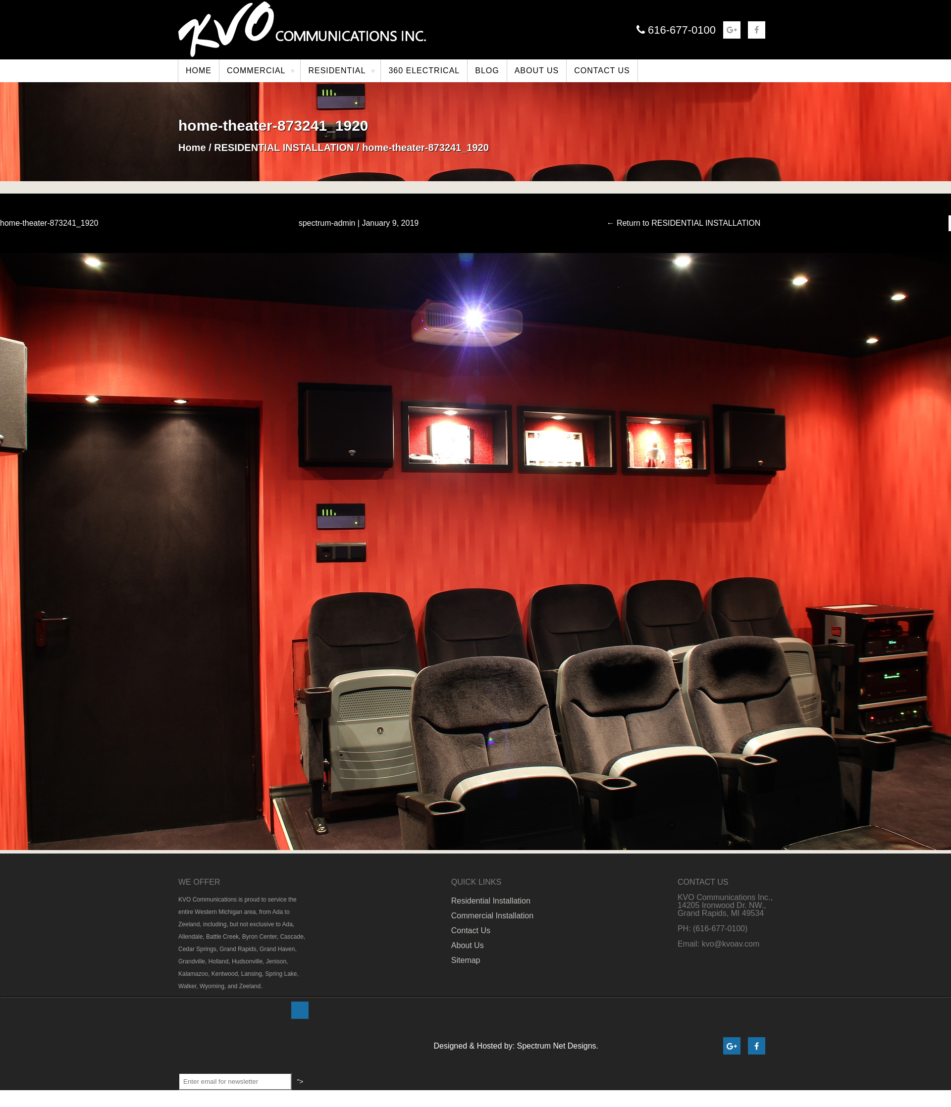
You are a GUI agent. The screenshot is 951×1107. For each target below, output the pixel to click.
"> (301, 1010)
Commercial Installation (492, 915)
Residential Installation (490, 901)
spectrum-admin (327, 223)
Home (192, 147)
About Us (467, 945)
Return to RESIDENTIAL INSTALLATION (683, 223)
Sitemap (465, 960)
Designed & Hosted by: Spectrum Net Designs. (515, 1046)
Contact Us (470, 930)
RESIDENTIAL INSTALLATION (284, 147)
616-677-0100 (676, 30)
